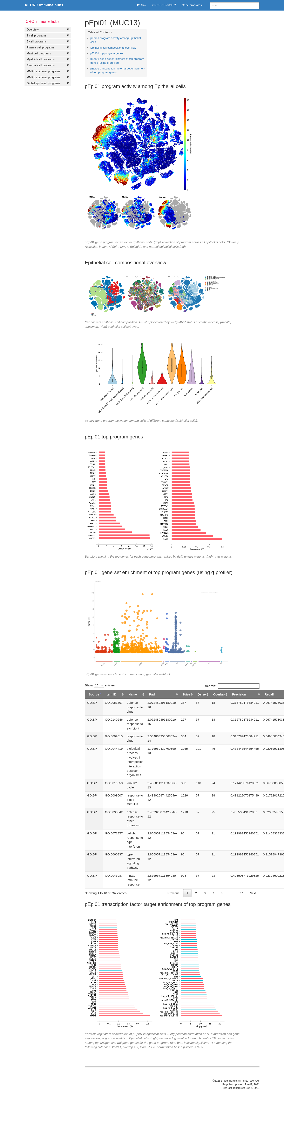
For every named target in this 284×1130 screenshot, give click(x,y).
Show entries (100, 685)
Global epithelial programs (48, 83)
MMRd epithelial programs (48, 71)
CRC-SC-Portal (162, 5)
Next (253, 893)
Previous (173, 893)
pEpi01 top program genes (106, 53)
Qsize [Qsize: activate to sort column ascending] (201, 694)
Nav (141, 5)
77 (241, 893)
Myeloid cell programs (48, 59)
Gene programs (193, 5)
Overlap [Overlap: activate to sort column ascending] (219, 694)
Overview (48, 29)
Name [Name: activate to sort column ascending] (132, 694)
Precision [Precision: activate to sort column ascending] (239, 694)
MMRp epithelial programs (48, 77)
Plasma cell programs (48, 47)
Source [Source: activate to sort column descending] (94, 694)
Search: (232, 686)
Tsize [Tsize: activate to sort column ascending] (186, 694)
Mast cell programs (48, 53)
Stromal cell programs (48, 65)
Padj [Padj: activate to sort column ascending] (152, 694)
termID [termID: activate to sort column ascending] (111, 694)
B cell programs (48, 41)
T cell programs (48, 35)
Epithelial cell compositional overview (113, 47)
